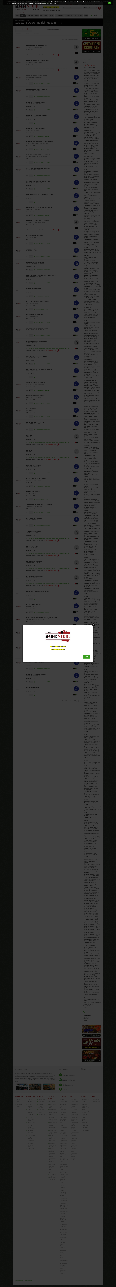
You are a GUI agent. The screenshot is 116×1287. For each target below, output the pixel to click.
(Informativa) (13, 3)
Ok (109, 2)
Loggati (52, 646)
